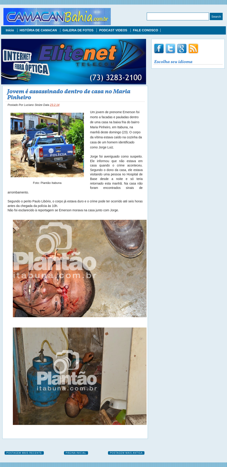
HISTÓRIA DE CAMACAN (39, 30)
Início (10, 30)
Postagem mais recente (24, 453)
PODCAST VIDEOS (113, 30)
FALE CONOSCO (145, 30)
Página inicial (76, 453)
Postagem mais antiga (126, 453)
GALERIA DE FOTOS (78, 30)
